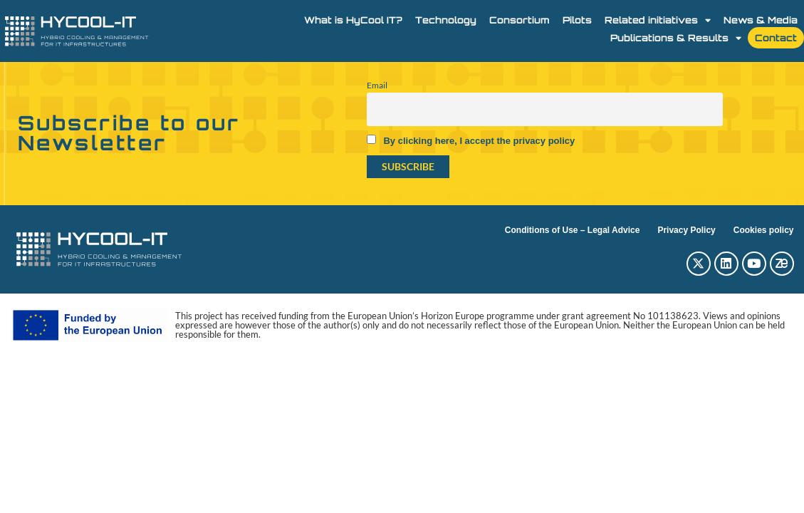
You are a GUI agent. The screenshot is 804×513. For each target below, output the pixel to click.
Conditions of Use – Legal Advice (572, 230)
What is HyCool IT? (353, 20)
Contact (776, 37)
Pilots (577, 20)
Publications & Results (675, 37)
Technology (445, 20)
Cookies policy (763, 230)
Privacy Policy (686, 230)
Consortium (519, 20)
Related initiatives (658, 20)
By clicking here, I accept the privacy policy (479, 140)
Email (377, 85)
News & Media (761, 20)
